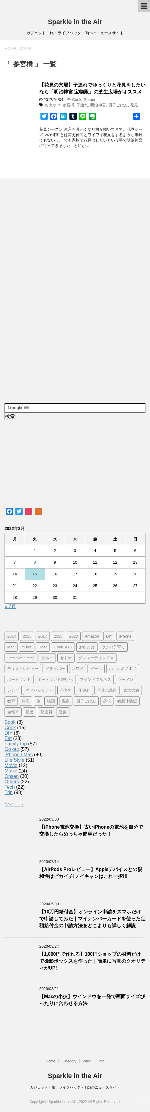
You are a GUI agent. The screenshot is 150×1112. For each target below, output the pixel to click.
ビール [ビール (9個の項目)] (96, 668)
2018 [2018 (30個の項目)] (58, 636)
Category (69, 1061)
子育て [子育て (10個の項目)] (66, 690)
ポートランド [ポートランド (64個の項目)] (19, 679)
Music (11, 770)
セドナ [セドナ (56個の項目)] (66, 658)
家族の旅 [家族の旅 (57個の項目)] (131, 690)
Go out (89, 99)
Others (12, 781)
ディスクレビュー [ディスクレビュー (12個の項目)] (23, 668)
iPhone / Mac (19, 754)
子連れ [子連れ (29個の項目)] (84, 690)
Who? (87, 1061)
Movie (11, 765)
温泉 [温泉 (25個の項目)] (66, 701)
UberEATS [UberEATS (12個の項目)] (63, 647)
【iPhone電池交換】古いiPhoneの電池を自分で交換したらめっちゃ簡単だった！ (91, 830)
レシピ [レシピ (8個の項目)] (13, 690)
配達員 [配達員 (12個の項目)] (46, 712)
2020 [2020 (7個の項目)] (73, 636)
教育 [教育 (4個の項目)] (11, 701)
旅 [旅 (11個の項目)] (38, 701)
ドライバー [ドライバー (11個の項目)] (55, 668)
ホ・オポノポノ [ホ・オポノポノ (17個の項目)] (122, 668)
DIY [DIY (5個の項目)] (109, 636)
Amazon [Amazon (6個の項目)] (92, 636)
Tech (10, 787)
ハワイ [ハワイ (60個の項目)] (78, 668)
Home (50, 1061)
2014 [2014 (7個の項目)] (11, 636)
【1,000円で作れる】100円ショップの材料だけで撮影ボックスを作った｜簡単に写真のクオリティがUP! (92, 961)
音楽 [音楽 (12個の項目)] (63, 712)
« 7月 (10, 606)
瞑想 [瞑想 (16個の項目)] (107, 701)
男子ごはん (118, 105)
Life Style (14, 760)
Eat (8, 738)
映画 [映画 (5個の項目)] (51, 701)
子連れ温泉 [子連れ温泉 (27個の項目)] (107, 690)
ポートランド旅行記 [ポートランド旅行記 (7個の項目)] (55, 679)
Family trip (16, 743)
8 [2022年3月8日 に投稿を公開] (35, 562)
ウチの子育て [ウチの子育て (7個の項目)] (113, 647)
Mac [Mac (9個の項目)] (11, 647)
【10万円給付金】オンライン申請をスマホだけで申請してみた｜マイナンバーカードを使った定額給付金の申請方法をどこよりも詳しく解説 (92, 918)
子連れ (82, 105)
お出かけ (52, 105)
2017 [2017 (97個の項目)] (42, 636)
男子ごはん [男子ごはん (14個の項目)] (86, 701)
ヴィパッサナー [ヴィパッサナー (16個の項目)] (39, 690)
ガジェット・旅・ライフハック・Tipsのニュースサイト (75, 1087)
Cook (76, 99)
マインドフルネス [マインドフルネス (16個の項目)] (95, 679)
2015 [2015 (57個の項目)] (27, 636)
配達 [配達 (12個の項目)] (30, 712)
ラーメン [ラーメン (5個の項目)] (125, 679)
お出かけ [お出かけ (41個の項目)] (87, 647)
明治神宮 (98, 105)
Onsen (12, 776)
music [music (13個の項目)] (26, 647)
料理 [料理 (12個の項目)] (26, 701)
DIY (8, 733)
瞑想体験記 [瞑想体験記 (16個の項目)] (127, 701)
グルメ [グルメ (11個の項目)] (47, 658)
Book (10, 722)
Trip (9, 792)
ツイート (14, 804)
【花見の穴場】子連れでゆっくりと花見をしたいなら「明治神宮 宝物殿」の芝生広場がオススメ (92, 88)
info (101, 1061)
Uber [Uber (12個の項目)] (42, 647)
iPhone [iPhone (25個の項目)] (125, 636)
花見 (134, 105)
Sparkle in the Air (75, 22)
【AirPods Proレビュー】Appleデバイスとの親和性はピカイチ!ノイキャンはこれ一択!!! (90, 873)
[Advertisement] (50, 291)
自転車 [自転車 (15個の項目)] (13, 712)
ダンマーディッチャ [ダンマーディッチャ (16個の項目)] (96, 658)
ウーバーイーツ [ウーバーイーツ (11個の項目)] (21, 658)
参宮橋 (68, 105)
